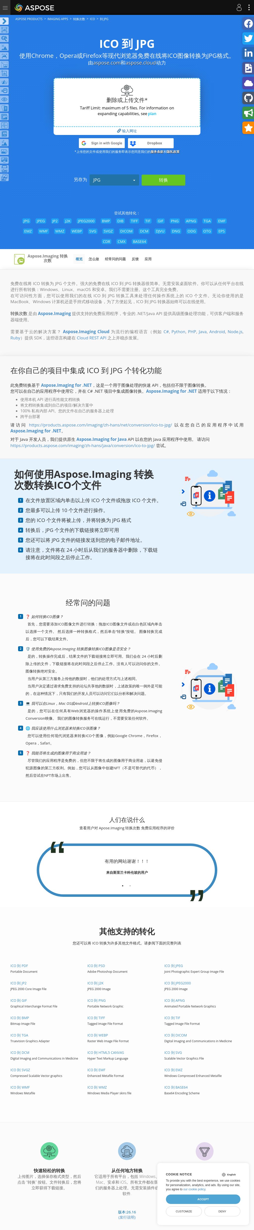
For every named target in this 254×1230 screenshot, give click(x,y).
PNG (175, 220)
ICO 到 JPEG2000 (177, 983)
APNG (191, 220)
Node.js (235, 331)
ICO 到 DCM (19, 1052)
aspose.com (107, 62)
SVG (92, 230)
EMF (221, 220)
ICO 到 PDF (19, 965)
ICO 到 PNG (96, 1000)
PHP (192, 331)
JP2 (55, 220)
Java (203, 331)
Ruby (15, 338)
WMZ (59, 230)
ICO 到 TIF (172, 1017)
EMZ (28, 230)
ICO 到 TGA (19, 1035)
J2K (67, 220)
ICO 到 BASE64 (176, 1087)
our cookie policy (194, 1189)
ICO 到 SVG (173, 1052)
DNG (176, 230)
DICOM (126, 230)
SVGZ (108, 230)
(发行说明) (127, 1217)
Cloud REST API (91, 338)
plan (152, 113)
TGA (207, 220)
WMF (43, 230)
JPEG (41, 220)
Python (178, 331)
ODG (192, 230)
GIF (160, 220)
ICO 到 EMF (96, 1070)
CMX (122, 241)
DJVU (160, 230)
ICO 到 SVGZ (20, 1070)
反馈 (135, 259)
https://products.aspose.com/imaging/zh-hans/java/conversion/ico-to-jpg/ (82, 445)
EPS (221, 230)
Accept (203, 1199)
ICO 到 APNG (174, 1000)
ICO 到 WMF (20, 1087)
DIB (120, 220)
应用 (148, 259)
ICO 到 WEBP (97, 1035)
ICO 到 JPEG (173, 965)
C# (166, 331)
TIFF (134, 220)
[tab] (123, 883)
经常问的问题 (115, 259)
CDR (106, 241)
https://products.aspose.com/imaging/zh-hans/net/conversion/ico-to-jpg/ (100, 425)
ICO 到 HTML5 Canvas (105, 1052)
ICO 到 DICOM (175, 1035)
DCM (144, 230)
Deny (222, 1211)
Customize (184, 1211)
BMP (106, 220)
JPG (114, 180)
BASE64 (139, 241)
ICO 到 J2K (95, 983)
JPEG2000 (86, 220)
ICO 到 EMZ (173, 1070)
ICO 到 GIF (18, 1000)
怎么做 (94, 259)
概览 (79, 259)
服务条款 (157, 151)
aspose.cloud (141, 62)
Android (217, 331)
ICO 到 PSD (96, 965)
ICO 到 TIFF (96, 1017)
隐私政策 (173, 151)
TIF (147, 220)
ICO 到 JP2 (18, 983)
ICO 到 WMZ (97, 1087)
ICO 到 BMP (19, 1017)
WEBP (77, 230)
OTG (207, 230)
